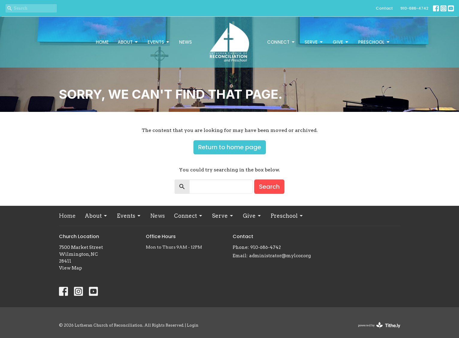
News (185, 42)
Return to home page (229, 147)
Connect (281, 42)
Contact (384, 8)
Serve (314, 42)
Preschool (374, 42)
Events (159, 42)
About (128, 42)
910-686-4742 (414, 8)
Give (341, 42)
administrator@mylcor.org (280, 255)
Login (193, 325)
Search (269, 186)
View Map (70, 268)
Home (102, 42)
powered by (379, 325)
